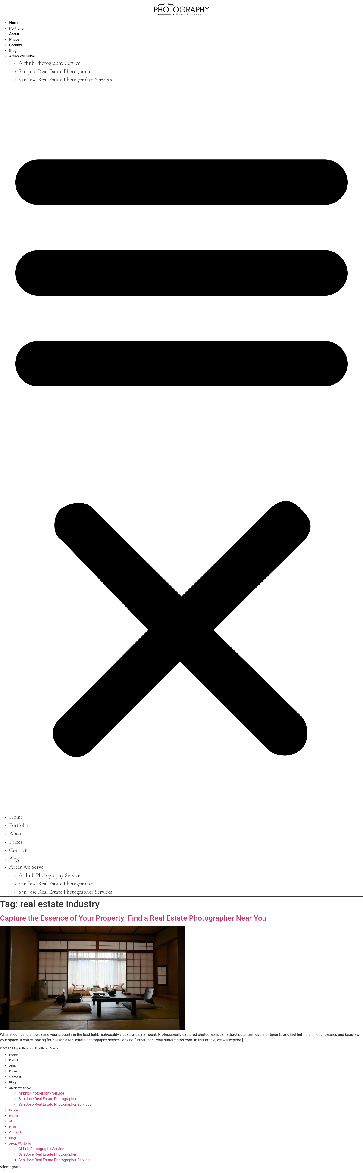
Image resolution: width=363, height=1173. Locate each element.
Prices (14, 39)
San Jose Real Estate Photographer (56, 71)
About (14, 34)
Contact (15, 45)
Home (14, 23)
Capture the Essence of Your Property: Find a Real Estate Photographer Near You (133, 918)
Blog (13, 50)
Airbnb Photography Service (49, 63)
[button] (181, 448)
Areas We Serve (22, 56)
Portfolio (16, 28)
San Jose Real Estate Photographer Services (65, 79)
